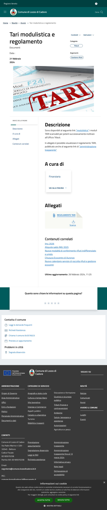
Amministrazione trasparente (61, 444)
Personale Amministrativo (13, 416)
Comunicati (85, 397)
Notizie (83, 393)
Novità (14, 22)
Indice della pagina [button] (20, 120)
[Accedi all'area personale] (96, 3)
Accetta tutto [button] (43, 500)
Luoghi (83, 414)
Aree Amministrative (10, 397)
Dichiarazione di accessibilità (61, 473)
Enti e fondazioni (9, 406)
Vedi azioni (89, 35)
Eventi (83, 419)
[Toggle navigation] (5, 11)
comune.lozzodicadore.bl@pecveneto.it (19, 479)
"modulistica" (82, 130)
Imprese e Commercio (37, 406)
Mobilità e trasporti (36, 423)
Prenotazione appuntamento (34, 444)
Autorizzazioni (60, 425)
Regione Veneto (10, 3)
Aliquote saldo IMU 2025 (57, 247)
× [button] (104, 483)
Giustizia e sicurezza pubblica (62, 398)
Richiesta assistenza (36, 459)
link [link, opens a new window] (77, 495)
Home (5, 22)
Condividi (76, 35)
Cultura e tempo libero (37, 397)
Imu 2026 (49, 243)
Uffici (4, 402)
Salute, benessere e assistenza (62, 419)
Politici (4, 411)
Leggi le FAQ (33, 454)
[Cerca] (101, 12)
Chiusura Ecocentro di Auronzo (60, 257)
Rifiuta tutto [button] (64, 500)
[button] (53, 505)
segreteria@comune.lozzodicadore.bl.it (19, 468)
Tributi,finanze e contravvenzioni (61, 406)
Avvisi (23, 22)
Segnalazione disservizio (38, 450)
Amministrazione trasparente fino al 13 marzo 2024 (63, 454)
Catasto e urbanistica (37, 414)
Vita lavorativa (34, 402)
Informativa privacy (62, 461)
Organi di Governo (9, 393)
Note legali (58, 466)
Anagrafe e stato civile (37, 393)
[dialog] (53, 495)
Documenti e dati (9, 420)
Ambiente (58, 412)
